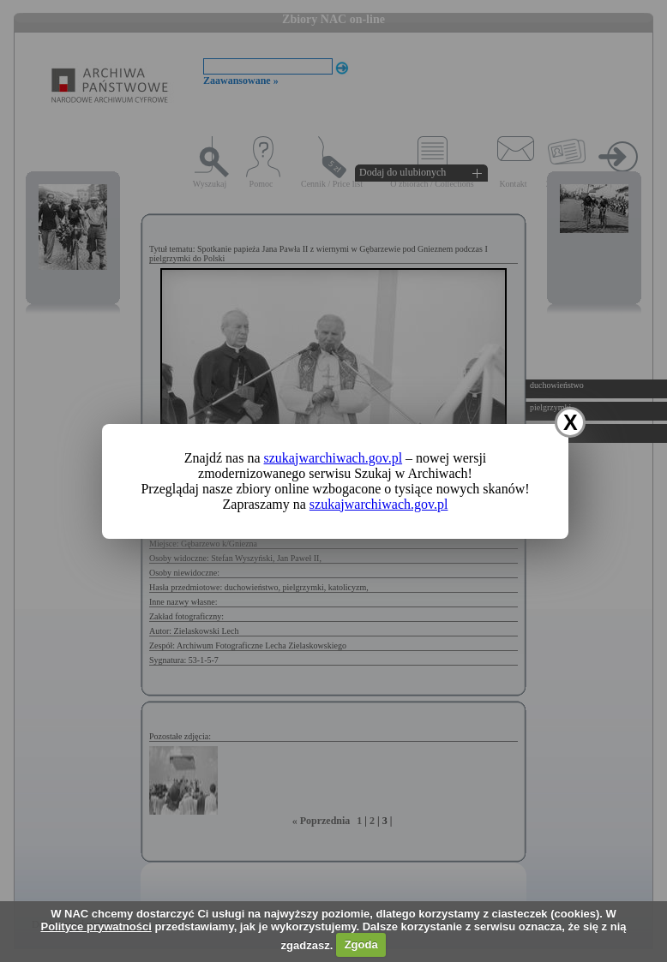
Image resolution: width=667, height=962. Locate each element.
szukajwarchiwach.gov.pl (333, 458)
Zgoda (361, 944)
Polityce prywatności (95, 926)
